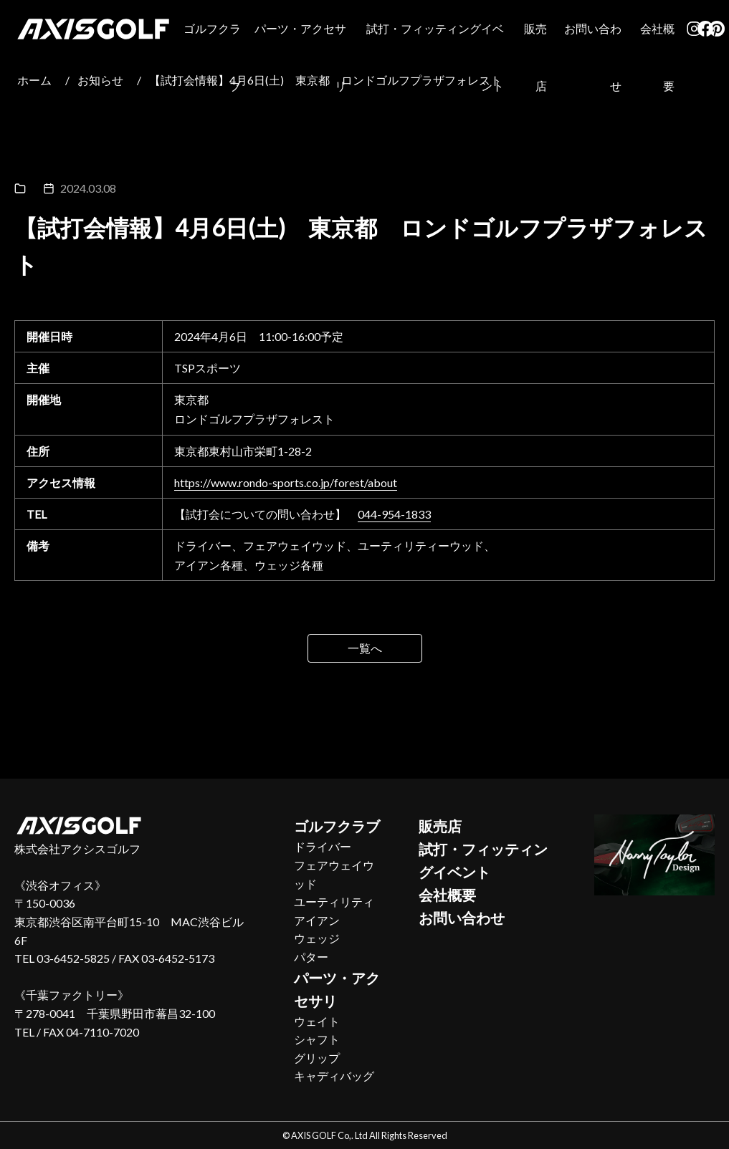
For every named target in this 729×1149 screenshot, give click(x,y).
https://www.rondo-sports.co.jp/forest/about (285, 482)
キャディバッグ (334, 1075)
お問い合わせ (592, 56)
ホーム (34, 80)
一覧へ (365, 648)
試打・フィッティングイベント (435, 56)
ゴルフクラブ (212, 56)
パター (311, 956)
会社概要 (657, 56)
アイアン (317, 920)
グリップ (317, 1057)
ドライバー (322, 846)
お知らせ (100, 80)
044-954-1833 (394, 514)
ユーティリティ (334, 901)
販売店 (535, 56)
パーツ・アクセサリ (300, 56)
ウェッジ (317, 938)
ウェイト (317, 1021)
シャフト (317, 1039)
